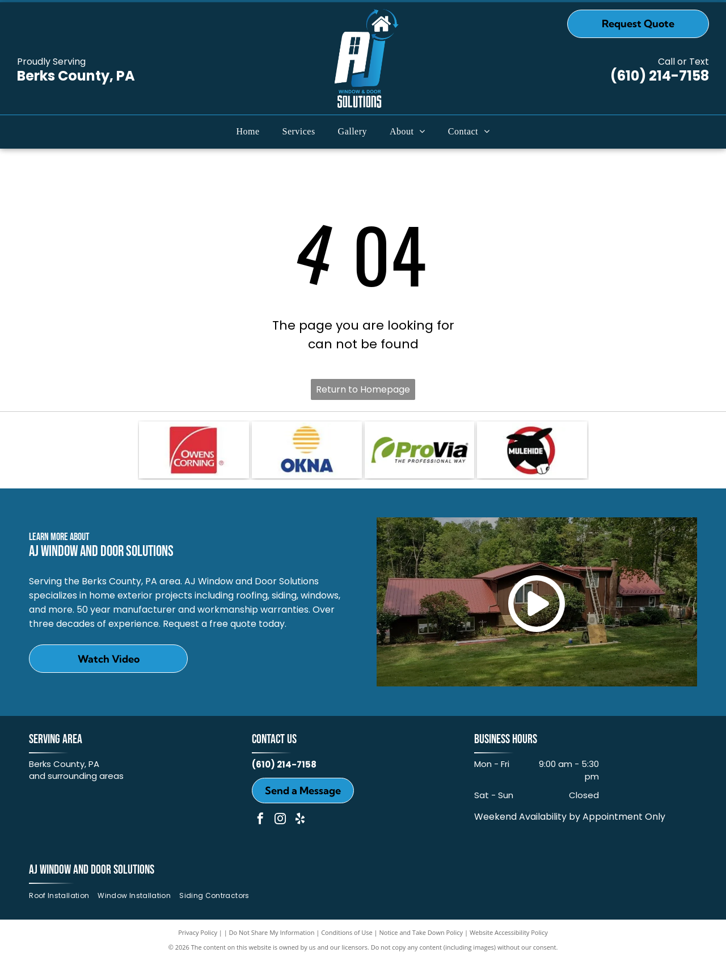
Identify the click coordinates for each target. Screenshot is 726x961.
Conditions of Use (347, 932)
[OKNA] (307, 450)
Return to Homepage (363, 389)
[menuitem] (248, 131)
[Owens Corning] (194, 450)
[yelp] (300, 820)
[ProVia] (420, 450)
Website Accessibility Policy (509, 932)
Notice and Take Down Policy (421, 932)
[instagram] (280, 820)
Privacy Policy (197, 932)
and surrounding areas (76, 776)
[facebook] (260, 820)
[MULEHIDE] (532, 450)
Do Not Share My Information (272, 932)
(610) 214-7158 (659, 75)
